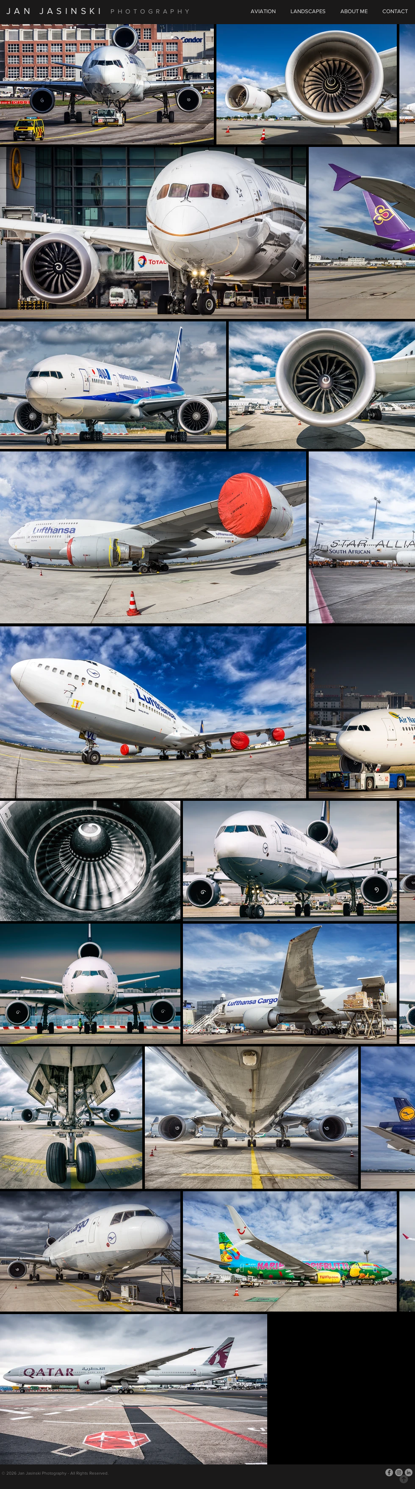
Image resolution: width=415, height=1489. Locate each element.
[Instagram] (399, 1472)
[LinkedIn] (408, 1472)
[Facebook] (389, 1472)
